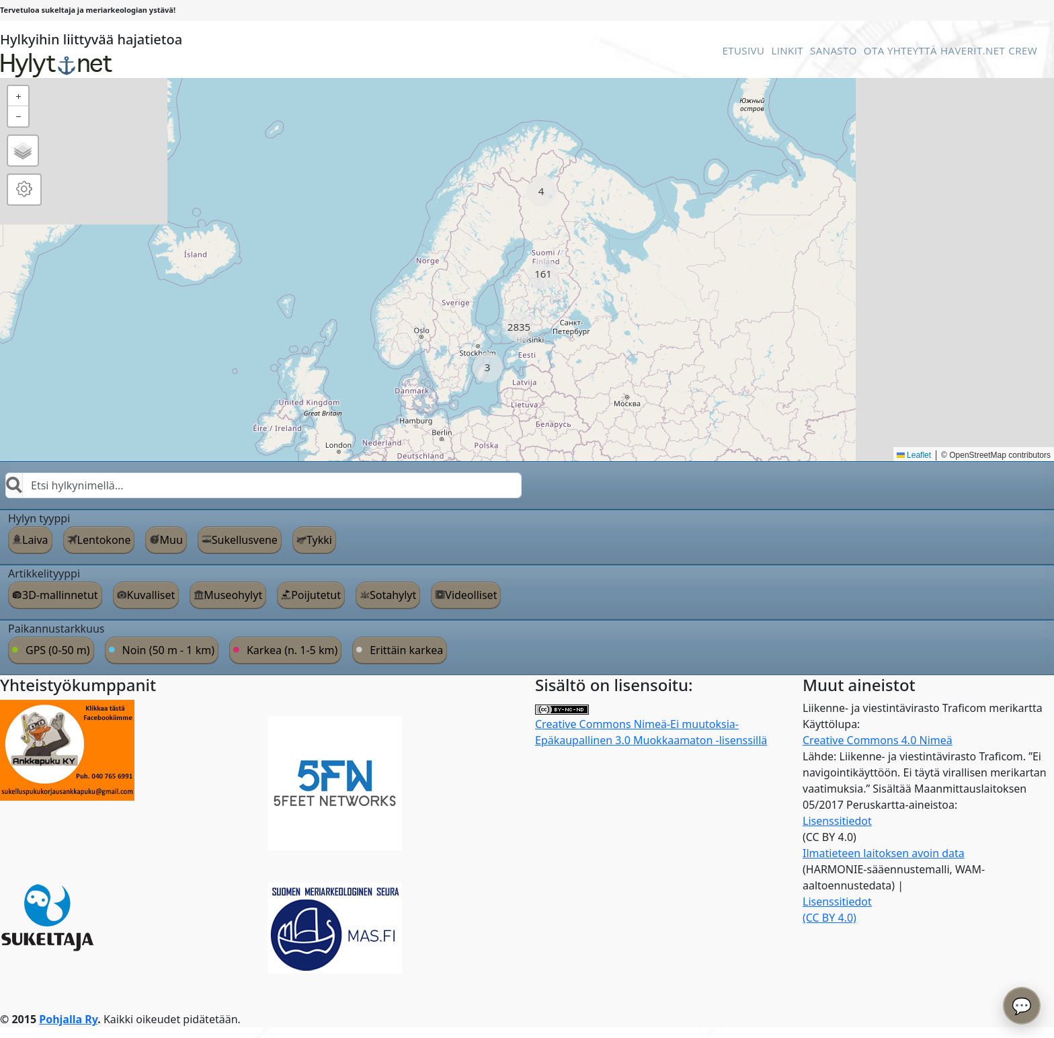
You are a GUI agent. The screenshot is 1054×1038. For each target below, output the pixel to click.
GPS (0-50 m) (58, 650)
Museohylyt (233, 595)
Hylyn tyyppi (39, 518)
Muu (170, 539)
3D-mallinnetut (60, 595)
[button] (541, 191)
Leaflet (914, 455)
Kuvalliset (151, 595)
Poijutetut (316, 595)
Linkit (787, 50)
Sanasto (833, 50)
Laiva (35, 539)
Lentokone (104, 539)
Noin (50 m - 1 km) (168, 650)
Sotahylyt (393, 595)
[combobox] (263, 485)
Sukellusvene (245, 539)
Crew (1022, 50)
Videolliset (471, 595)
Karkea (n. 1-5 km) (292, 650)
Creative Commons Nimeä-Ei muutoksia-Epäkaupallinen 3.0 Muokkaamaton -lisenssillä (651, 726)
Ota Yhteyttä (900, 50)
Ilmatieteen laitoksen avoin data (884, 853)
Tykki (319, 539)
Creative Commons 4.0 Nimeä (877, 740)
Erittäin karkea (406, 650)
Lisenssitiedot (837, 820)
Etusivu (743, 50)
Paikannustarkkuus (56, 628)
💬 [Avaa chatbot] (1022, 1005)
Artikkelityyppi (44, 573)
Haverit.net (972, 50)
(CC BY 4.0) (829, 917)
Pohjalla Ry (68, 1019)
